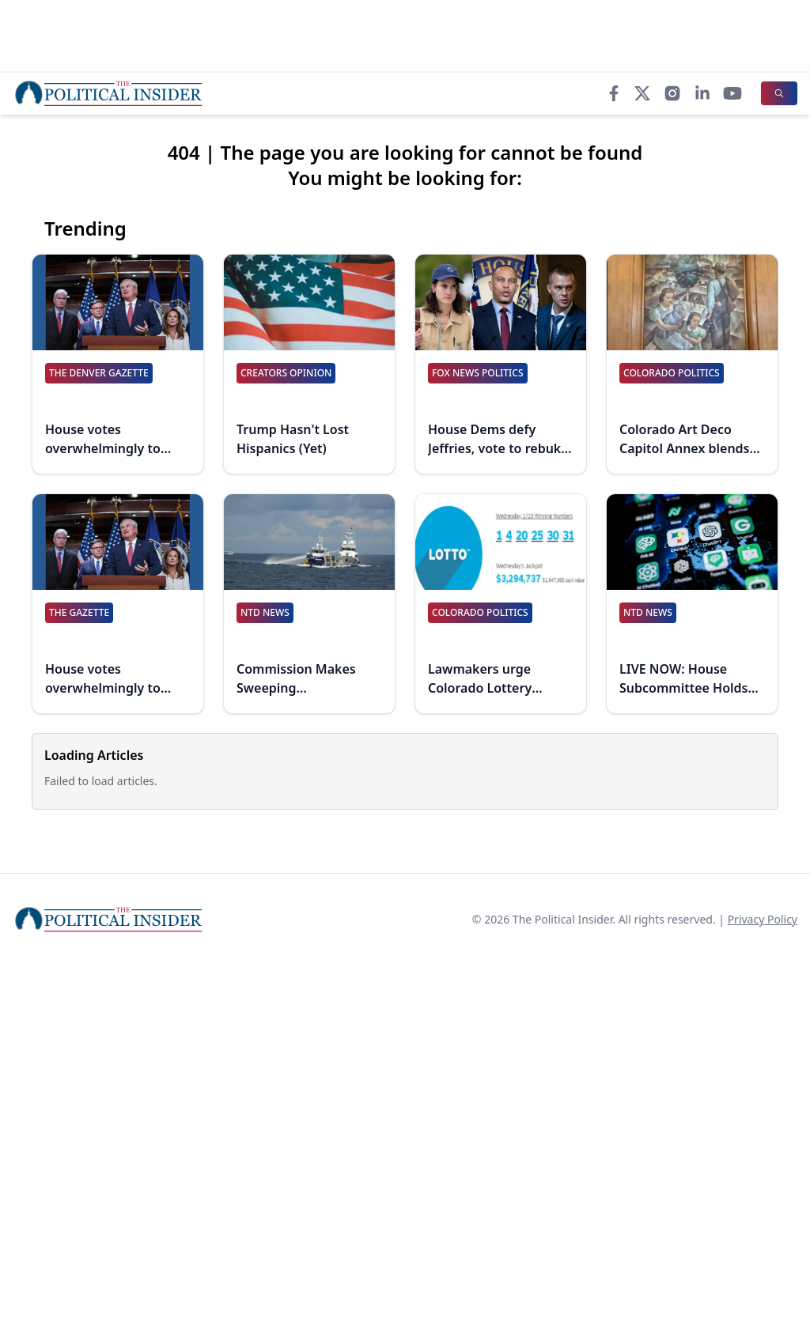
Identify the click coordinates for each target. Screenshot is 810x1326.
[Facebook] (614, 93)
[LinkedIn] (702, 93)
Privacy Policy (762, 919)
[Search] (779, 93)
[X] (642, 93)
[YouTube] (732, 93)
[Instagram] (672, 93)
